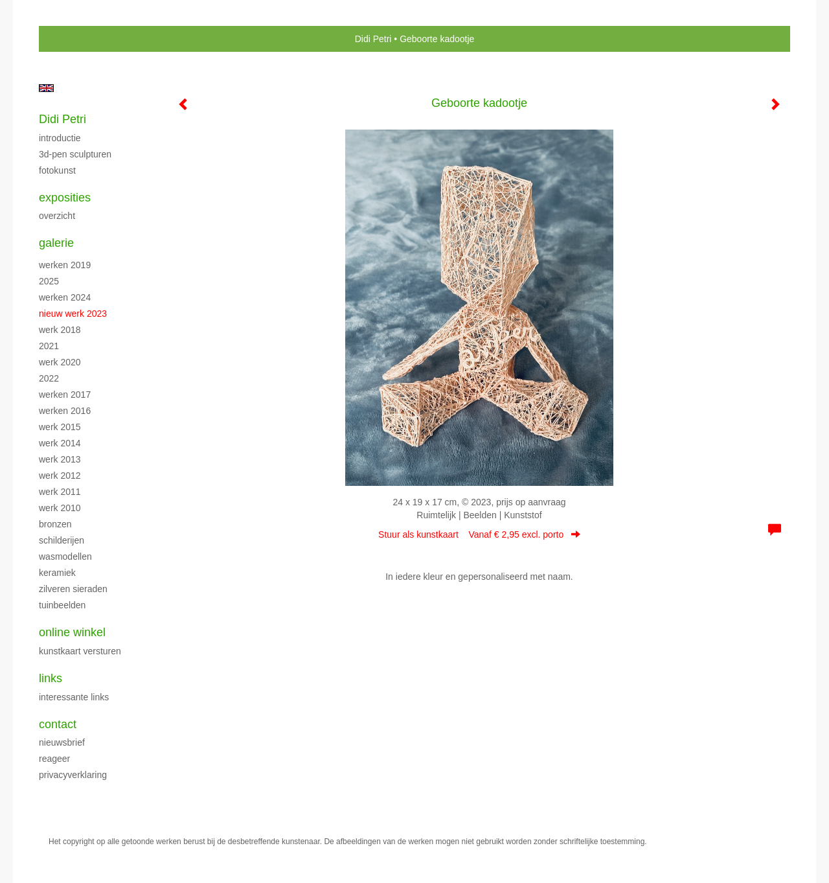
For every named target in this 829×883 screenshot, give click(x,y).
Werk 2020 (60, 362)
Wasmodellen (65, 556)
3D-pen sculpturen (75, 154)
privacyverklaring (73, 775)
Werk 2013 (60, 459)
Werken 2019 (65, 265)
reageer (54, 758)
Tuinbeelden (62, 605)
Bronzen (55, 524)
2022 (49, 378)
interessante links (74, 697)
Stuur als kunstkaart (479, 534)
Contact (57, 724)
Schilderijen (61, 540)
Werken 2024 (65, 297)
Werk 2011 (60, 492)
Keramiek (57, 573)
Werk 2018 (60, 330)
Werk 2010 (60, 508)
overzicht (57, 216)
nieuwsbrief (62, 742)
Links (50, 678)
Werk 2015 (60, 427)
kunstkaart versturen (80, 651)
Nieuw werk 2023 (73, 313)
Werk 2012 (60, 475)
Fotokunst (57, 170)
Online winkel (72, 632)
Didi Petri (373, 39)
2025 (49, 281)
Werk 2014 (60, 443)
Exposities (65, 197)
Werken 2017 (65, 394)
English (46, 88)
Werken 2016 (65, 411)
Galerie (56, 242)
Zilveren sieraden (73, 589)
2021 (49, 346)
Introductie (60, 138)
